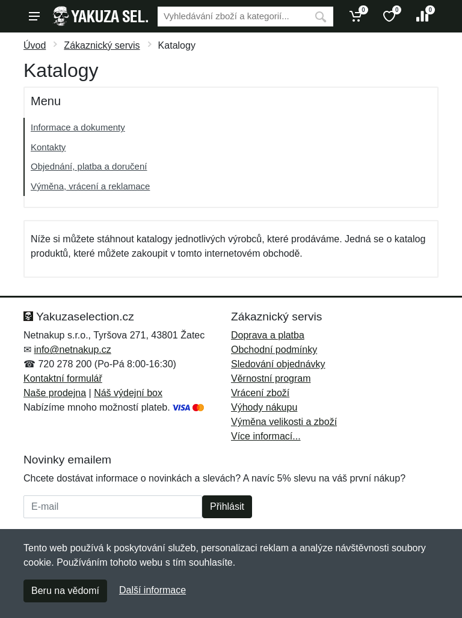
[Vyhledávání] (233, 16)
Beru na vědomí (65, 591)
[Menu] (34, 16)
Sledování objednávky (278, 364)
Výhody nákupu (264, 407)
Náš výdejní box (128, 393)
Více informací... (266, 436)
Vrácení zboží (260, 393)
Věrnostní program (271, 378)
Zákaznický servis (102, 45)
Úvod (34, 45)
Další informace (152, 590)
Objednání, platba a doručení (89, 166)
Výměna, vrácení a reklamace (90, 186)
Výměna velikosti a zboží (284, 422)
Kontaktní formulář (62, 378)
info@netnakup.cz (72, 349)
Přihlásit (227, 506)
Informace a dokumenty (78, 127)
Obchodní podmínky (274, 349)
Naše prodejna (54, 393)
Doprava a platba (267, 335)
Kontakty (48, 147)
